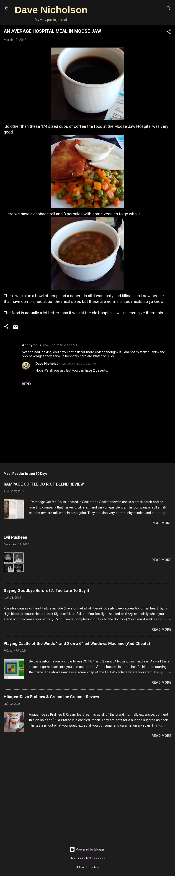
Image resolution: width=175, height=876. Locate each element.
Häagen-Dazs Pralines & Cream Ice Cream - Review (51, 696)
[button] (168, 32)
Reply (26, 384)
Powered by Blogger (87, 849)
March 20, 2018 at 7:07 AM (60, 345)
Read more (161, 523)
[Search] (168, 9)
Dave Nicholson (51, 9)
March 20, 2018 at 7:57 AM (79, 363)
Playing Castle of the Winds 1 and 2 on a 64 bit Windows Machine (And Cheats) (77, 643)
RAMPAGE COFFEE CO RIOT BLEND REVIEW (44, 484)
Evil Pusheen (15, 537)
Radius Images (97, 858)
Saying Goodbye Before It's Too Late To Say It (46, 590)
